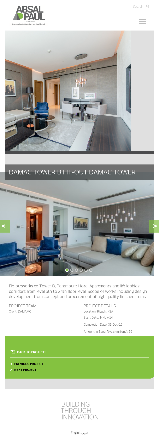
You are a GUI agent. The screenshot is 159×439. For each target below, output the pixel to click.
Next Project (25, 370)
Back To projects (31, 352)
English (76, 432)
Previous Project (28, 364)
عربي (84, 432)
